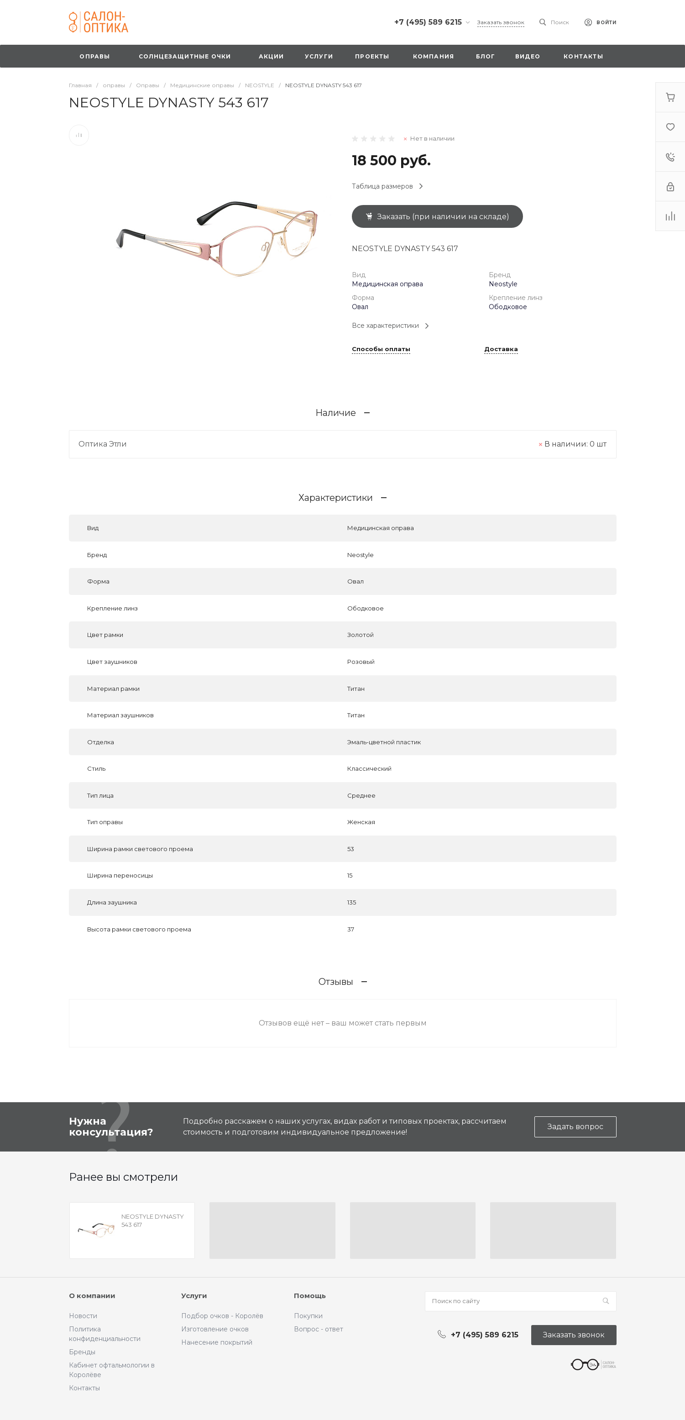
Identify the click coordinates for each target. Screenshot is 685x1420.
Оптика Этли (102, 444)
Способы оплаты (381, 349)
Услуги (194, 1295)
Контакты (84, 1388)
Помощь (310, 1295)
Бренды (82, 1352)
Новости (83, 1316)
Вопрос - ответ (318, 1329)
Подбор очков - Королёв (222, 1316)
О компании (92, 1295)
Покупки (308, 1316)
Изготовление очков (215, 1329)
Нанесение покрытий (216, 1342)
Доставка (501, 349)
